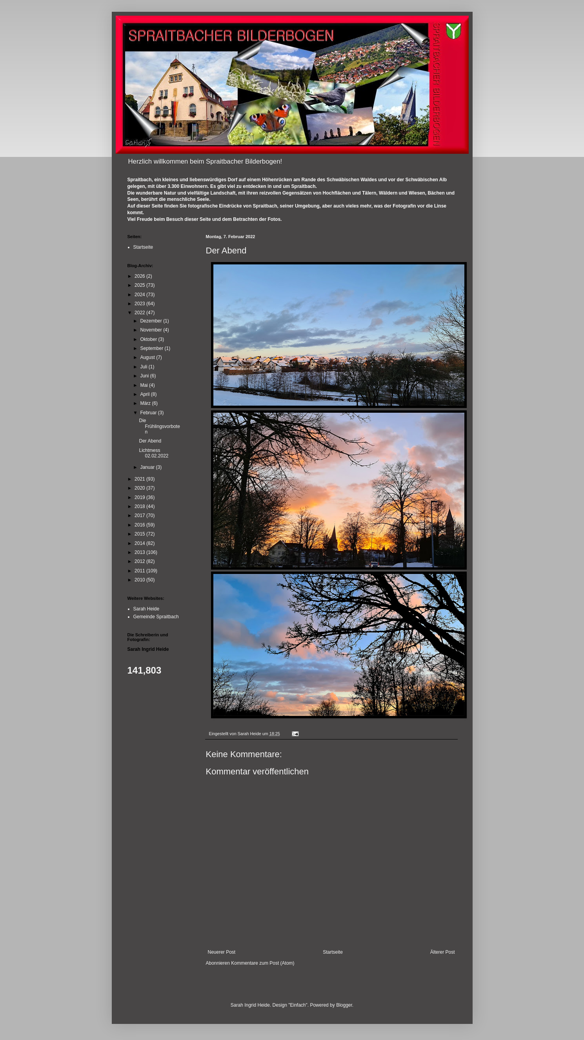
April (145, 394)
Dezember (151, 321)
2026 (140, 276)
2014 (140, 543)
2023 (140, 303)
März (146, 403)
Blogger (344, 1005)
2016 (140, 525)
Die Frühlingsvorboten (159, 426)
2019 (140, 497)
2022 (140, 312)
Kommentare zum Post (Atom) (262, 963)
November (151, 330)
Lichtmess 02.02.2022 (153, 453)
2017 (140, 515)
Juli (144, 367)
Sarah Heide (146, 609)
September (152, 348)
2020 (140, 488)
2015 (140, 534)
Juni (145, 376)
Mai (144, 385)
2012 (140, 561)
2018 (140, 506)
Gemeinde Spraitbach (156, 616)
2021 (140, 479)
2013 (140, 552)
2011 (140, 571)
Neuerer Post (222, 952)
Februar (149, 412)
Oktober (149, 339)
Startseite (333, 952)
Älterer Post (442, 952)
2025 (140, 285)
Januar (148, 467)
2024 (140, 294)
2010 (140, 580)
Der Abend (150, 441)
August (148, 357)
